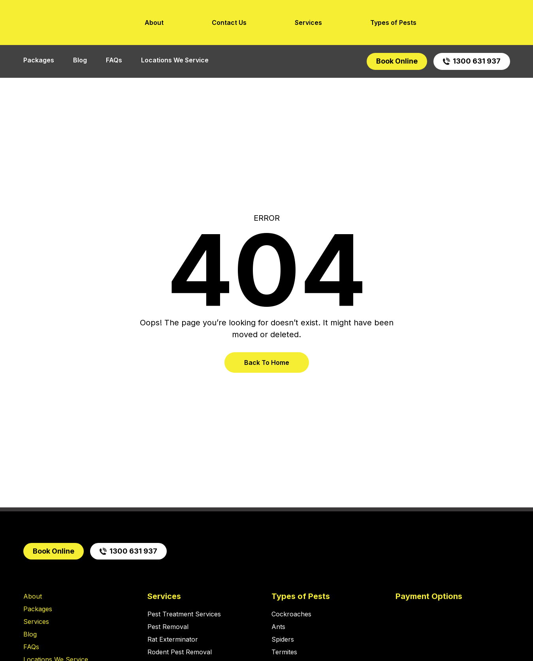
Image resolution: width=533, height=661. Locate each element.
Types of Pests (393, 22)
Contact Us (229, 22)
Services (308, 22)
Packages (38, 60)
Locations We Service (175, 60)
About (154, 22)
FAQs (114, 60)
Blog (80, 60)
